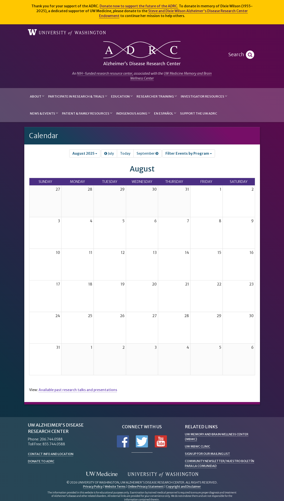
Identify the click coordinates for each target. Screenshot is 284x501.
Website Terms (115, 486)
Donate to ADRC (43, 461)
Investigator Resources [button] (204, 96)
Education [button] (122, 96)
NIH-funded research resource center (104, 73)
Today (125, 153)
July (109, 153)
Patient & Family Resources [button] (87, 113)
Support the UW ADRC (198, 113)
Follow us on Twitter (142, 441)
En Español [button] (165, 113)
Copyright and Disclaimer (183, 486)
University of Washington (67, 32)
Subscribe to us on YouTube (161, 441)
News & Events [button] (44, 113)
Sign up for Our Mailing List (210, 453)
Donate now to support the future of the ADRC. (139, 6)
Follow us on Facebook (123, 441)
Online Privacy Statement (146, 486)
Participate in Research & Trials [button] (77, 96)
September (147, 153)
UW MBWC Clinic (199, 446)
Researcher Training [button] (157, 96)
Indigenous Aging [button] (133, 113)
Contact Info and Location (53, 454)
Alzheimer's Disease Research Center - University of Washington (142, 53)
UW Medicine (102, 474)
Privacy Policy (93, 486)
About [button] (37, 96)
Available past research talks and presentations (78, 390)
